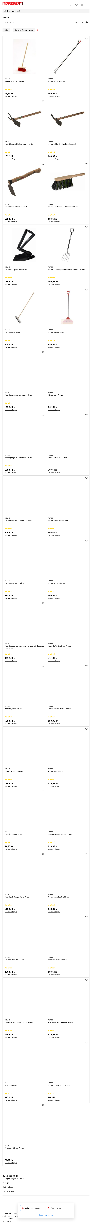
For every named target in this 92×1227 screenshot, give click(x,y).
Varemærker (9, 22)
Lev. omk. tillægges (11, 96)
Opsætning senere (46, 1215)
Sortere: (24, 30)
